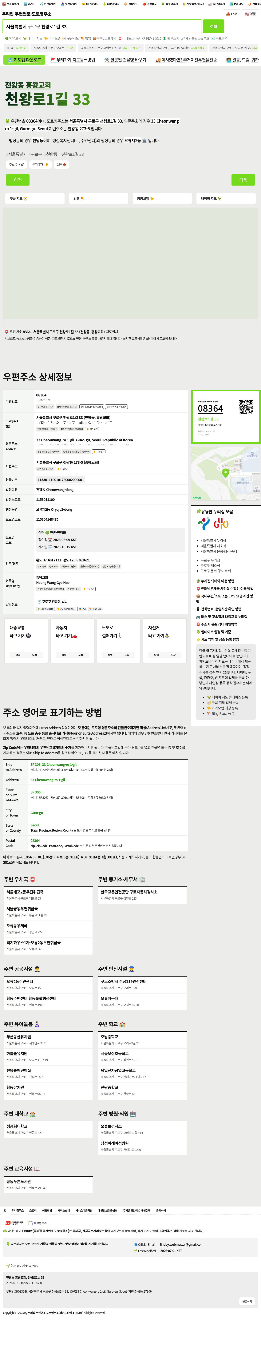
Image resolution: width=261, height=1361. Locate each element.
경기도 (37, 4)
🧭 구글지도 (72, 40)
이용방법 (54, 1231)
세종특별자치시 (233, 4)
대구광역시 (110, 4)
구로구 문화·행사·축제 (216, 574)
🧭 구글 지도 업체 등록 (223, 706)
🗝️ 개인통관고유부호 (201, 40)
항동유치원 (15, 1107)
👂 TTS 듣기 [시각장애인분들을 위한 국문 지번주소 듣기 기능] (68, 477)
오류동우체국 (17, 945)
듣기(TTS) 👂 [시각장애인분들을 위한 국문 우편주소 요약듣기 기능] (41, 168)
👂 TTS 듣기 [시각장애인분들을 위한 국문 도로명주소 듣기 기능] (104, 435)
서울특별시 (15, 4)
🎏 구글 (92, 622)
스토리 (37, 1231)
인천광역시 (59, 4)
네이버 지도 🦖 (211, 201)
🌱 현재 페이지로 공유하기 (22, 1287)
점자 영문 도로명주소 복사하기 (85, 458)
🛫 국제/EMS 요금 (153, 40)
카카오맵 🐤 (145, 201)
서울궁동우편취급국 (22, 927)
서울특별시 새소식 (213, 549)
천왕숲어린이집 (19, 1090)
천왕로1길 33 (74, 157)
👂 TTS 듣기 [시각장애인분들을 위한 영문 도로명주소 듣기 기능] (113, 458)
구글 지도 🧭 (19, 201)
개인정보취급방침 (126, 1231)
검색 (213, 28)
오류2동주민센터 (20, 999)
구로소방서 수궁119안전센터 (124, 999)
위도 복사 (43, 577)
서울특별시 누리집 (213, 544)
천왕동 (53, 157)
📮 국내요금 (130, 40)
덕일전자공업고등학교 (119, 1090)
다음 (243, 183)
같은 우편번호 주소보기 (134, 411)
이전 (18, 183)
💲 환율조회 (176, 40)
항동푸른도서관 (19, 1201)
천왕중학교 (110, 1107)
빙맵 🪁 (79, 201)
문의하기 (191, 1231)
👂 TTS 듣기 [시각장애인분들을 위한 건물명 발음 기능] (100, 601)
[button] (130, 697)
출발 (18, 669)
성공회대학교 (17, 1145)
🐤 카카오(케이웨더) (72, 622)
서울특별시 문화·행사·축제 (219, 554)
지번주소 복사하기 (47, 477)
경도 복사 (56, 577)
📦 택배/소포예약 (107, 40)
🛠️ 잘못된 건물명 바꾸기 (131, 62)
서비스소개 (73, 1231)
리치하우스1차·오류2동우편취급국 (34, 962)
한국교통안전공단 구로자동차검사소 (130, 910)
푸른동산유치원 (19, 1055)
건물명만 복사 (81, 601)
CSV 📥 (63, 168)
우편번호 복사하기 (47, 411)
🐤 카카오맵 (53, 40)
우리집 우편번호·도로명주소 (26, 15)
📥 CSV (231, 15)
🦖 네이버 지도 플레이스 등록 (227, 700)
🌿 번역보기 (13, 40)
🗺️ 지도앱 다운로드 (25, 62)
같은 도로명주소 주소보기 (104, 411)
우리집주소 (20, 1231)
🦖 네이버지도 (33, 40)
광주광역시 (204, 4)
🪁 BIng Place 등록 (220, 717)
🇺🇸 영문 (250, 15)
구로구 (37, 157)
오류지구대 (110, 1017)
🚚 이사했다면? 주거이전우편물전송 (194, 62)
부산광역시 (85, 4)
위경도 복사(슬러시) (126, 577)
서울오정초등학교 (115, 1073)
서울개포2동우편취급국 (25, 910)
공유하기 (247, 1323)
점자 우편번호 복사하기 (73, 411)
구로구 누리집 (210, 563)
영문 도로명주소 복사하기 (51, 458)
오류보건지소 (111, 1145)
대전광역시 (135, 4)
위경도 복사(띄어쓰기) (100, 577)
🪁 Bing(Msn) (108, 622)
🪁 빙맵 (88, 40)
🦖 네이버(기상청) (48, 622)
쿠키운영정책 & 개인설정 (161, 1231)
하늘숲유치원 (17, 1073)
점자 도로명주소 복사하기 (80, 435)
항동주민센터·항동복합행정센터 (32, 1017)
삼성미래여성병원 (115, 1163)
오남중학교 (110, 1055)
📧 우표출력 (226, 40)
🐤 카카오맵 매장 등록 (222, 711)
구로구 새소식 (210, 569)
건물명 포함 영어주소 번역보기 (54, 601)
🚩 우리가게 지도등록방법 (76, 62)
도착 (34, 669)
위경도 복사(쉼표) (75, 577)
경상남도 (159, 4)
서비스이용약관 (98, 1231)
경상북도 (181, 4)
